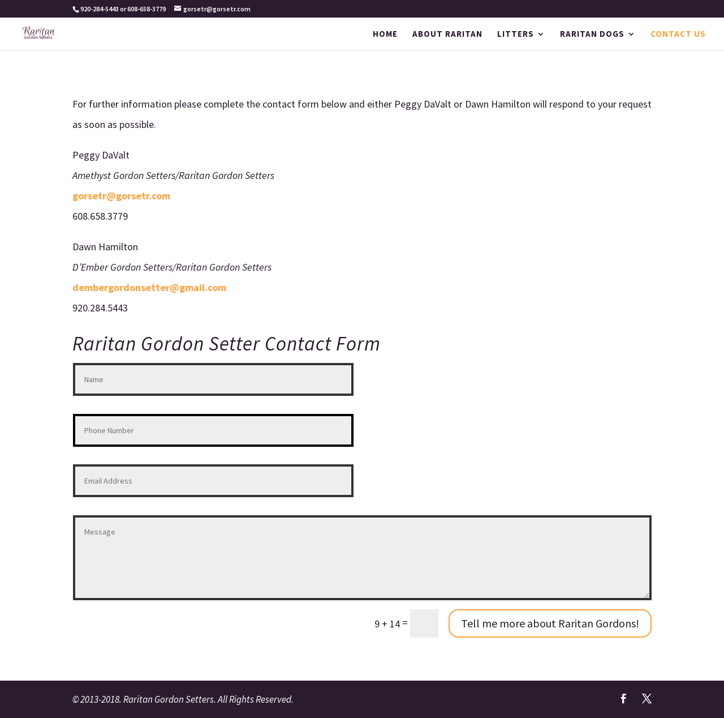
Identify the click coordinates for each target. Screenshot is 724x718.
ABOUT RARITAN (447, 34)
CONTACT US (678, 34)
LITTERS (515, 34)
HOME (385, 34)
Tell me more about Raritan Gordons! (550, 623)
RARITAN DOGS (592, 34)
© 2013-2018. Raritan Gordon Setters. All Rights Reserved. (183, 699)
